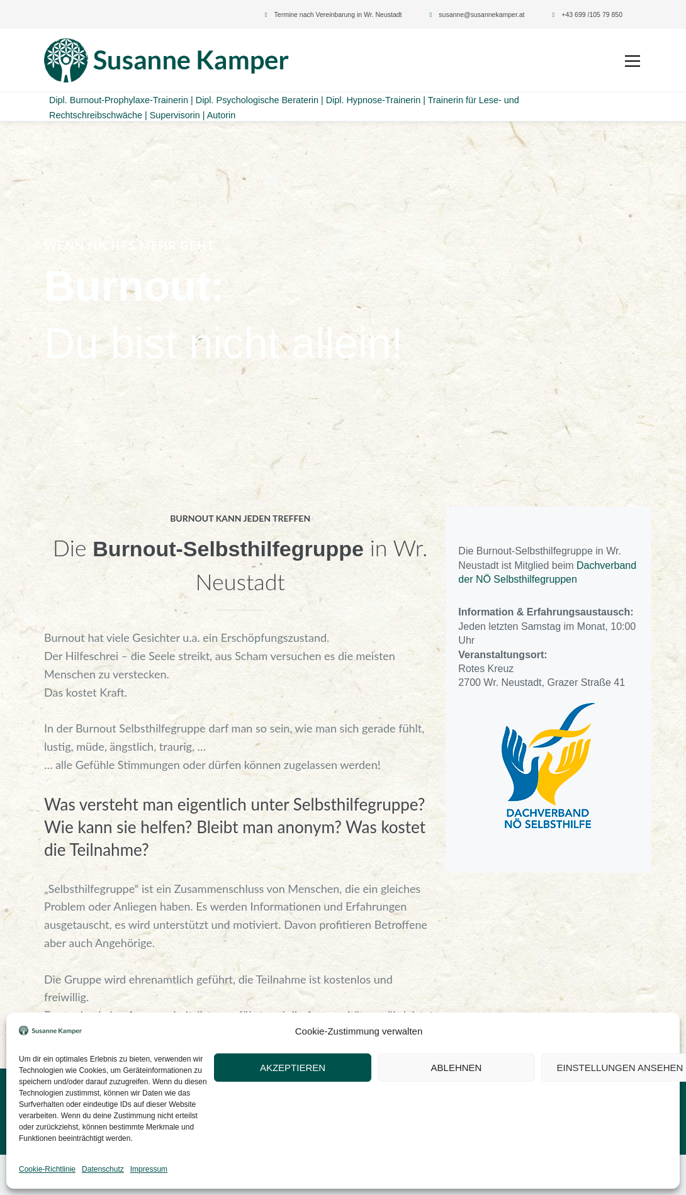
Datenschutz (225, 1175)
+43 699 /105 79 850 (591, 14)
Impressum (172, 1175)
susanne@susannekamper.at (481, 14)
